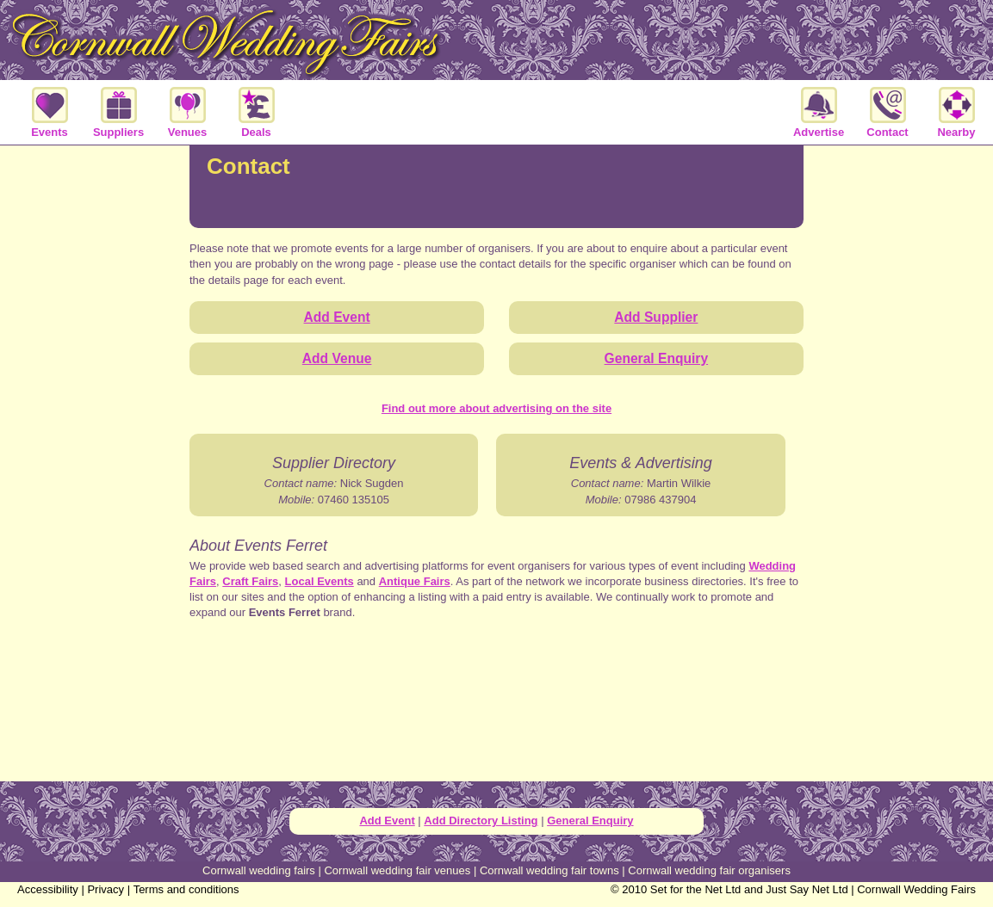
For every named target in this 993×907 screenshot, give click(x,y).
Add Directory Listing (480, 820)
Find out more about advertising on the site (496, 408)
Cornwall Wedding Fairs (916, 889)
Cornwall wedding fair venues (397, 870)
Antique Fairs (414, 581)
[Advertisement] (497, 717)
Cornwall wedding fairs (258, 870)
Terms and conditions (186, 889)
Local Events (319, 581)
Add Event (386, 820)
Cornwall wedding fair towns (549, 870)
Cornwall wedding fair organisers (709, 870)
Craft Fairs (250, 581)
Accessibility (47, 889)
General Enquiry (590, 820)
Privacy (105, 889)
